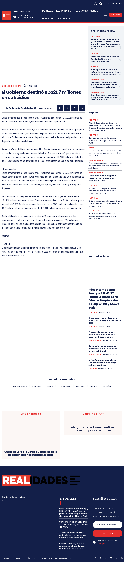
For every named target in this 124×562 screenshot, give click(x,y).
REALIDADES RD (12, 86)
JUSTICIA (93, 185)
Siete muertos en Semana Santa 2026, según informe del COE (105, 59)
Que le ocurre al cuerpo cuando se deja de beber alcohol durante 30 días (30, 453)
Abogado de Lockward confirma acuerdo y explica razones (93, 429)
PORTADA (95, 36)
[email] (107, 524)
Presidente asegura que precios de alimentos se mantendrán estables (104, 84)
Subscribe (107, 533)
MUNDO (94, 66)
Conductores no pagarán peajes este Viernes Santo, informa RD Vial (105, 97)
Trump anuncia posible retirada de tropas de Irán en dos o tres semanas (105, 72)
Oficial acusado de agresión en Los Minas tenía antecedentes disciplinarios (105, 203)
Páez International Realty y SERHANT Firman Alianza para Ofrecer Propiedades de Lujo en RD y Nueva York (105, 44)
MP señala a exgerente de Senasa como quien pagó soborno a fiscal (102, 191)
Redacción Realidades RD (22, 108)
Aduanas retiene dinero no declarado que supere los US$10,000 (102, 216)
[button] (100, 3)
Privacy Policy (102, 543)
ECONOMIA (93, 210)
